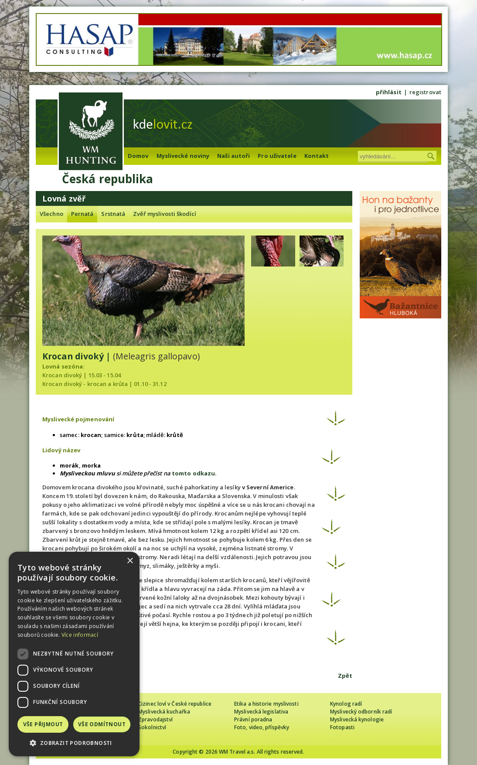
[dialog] (74, 654)
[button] (74, 743)
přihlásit (389, 92)
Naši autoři (233, 156)
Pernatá (82, 214)
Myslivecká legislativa (261, 711)
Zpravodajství (155, 719)
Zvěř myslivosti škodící (164, 214)
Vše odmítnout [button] (102, 724)
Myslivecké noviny (183, 156)
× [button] (129, 561)
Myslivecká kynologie (357, 719)
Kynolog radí (346, 703)
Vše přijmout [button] (43, 724)
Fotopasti (342, 727)
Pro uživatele (277, 156)
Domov (138, 156)
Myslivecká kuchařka (164, 711)
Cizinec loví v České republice (174, 703)
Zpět (345, 676)
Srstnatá (113, 214)
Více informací (79, 635)
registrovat (425, 92)
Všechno (51, 214)
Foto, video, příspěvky (261, 727)
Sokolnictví (152, 727)
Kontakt (316, 156)
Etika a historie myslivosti (266, 703)
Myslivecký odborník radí (361, 711)
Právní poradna (253, 719)
